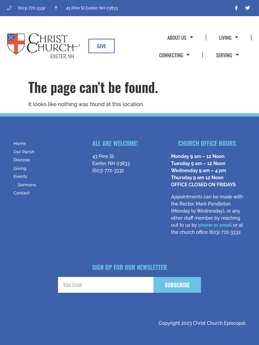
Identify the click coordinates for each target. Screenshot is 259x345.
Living (228, 37)
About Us (180, 37)
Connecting (174, 55)
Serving (227, 55)
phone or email (215, 225)
